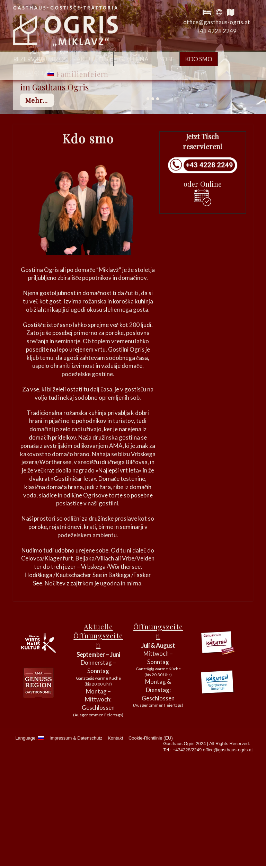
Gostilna (134, 59)
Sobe (166, 59)
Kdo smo (198, 59)
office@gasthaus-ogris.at (216, 22)
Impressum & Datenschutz (76, 738)
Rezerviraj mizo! (39, 59)
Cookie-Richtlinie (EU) (150, 738)
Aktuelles (92, 59)
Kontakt (115, 738)
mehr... (36, 100)
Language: (33, 73)
